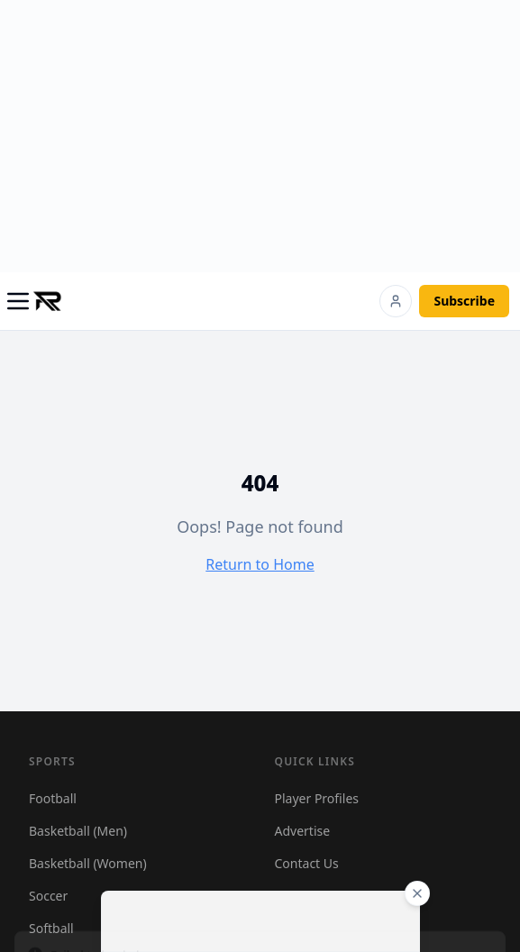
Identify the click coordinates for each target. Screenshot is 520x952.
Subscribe (464, 300)
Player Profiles (317, 798)
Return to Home (259, 564)
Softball (51, 928)
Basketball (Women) (88, 863)
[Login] (395, 301)
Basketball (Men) (78, 830)
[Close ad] (417, 893)
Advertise (303, 830)
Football (53, 798)
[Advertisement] (267, 133)
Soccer (48, 895)
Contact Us (307, 863)
